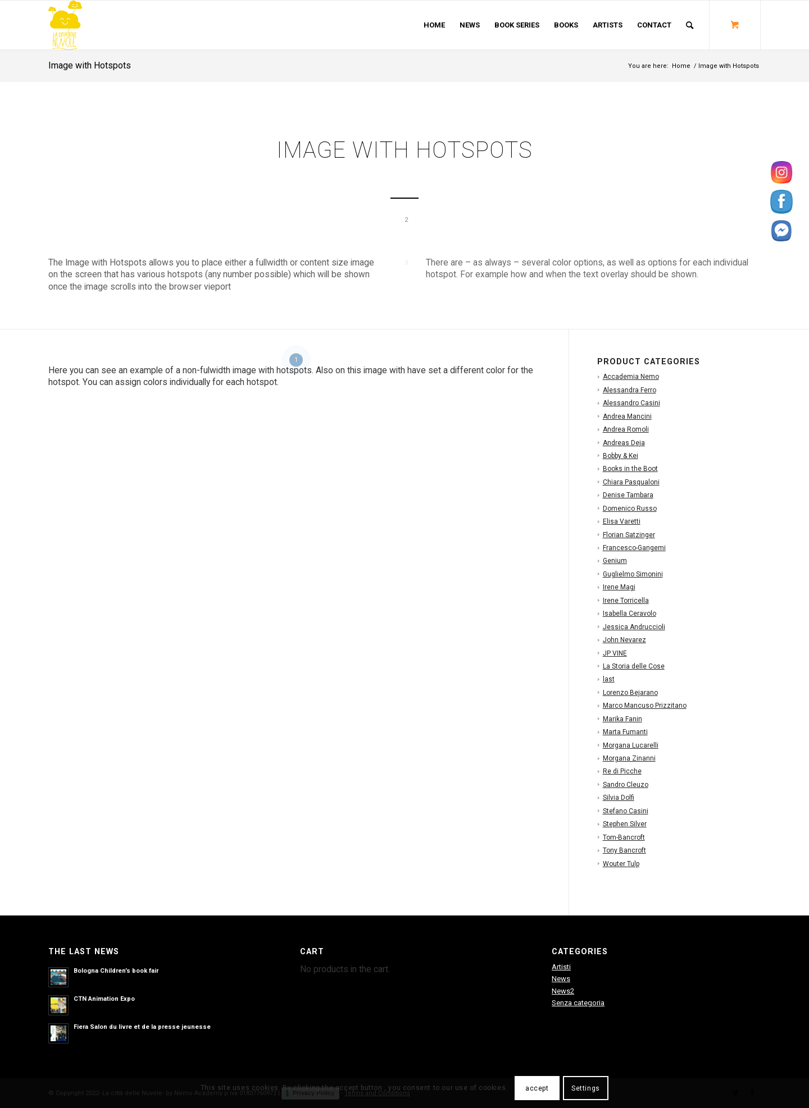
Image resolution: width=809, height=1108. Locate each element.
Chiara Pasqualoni (631, 482)
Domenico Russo (630, 508)
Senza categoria (578, 1003)
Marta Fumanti (625, 732)
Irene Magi (619, 587)
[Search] (690, 25)
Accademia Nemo (631, 377)
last (609, 679)
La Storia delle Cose (634, 666)
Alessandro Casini (631, 403)
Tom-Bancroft (624, 837)
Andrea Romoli (626, 429)
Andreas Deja (624, 443)
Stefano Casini (625, 811)
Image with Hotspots (89, 65)
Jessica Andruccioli (634, 627)
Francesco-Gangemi (634, 548)
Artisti (561, 967)
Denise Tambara (628, 495)
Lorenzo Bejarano (630, 693)
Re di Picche (622, 771)
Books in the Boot (630, 469)
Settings (585, 1088)
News (561, 978)
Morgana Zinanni (629, 758)
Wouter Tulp (621, 864)
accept (537, 1088)
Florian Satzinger (629, 535)
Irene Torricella (626, 601)
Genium (615, 561)
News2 (563, 991)
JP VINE (615, 653)
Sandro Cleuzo (625, 785)
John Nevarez (624, 640)
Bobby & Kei (620, 456)
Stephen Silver (625, 824)
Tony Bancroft (624, 850)
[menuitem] (434, 25)
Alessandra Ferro (629, 390)
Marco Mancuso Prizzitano (645, 705)
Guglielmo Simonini (633, 574)
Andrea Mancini (627, 416)
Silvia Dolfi (618, 798)
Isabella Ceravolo (629, 613)
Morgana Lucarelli (630, 745)
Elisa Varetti (621, 521)
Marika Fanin (622, 719)
